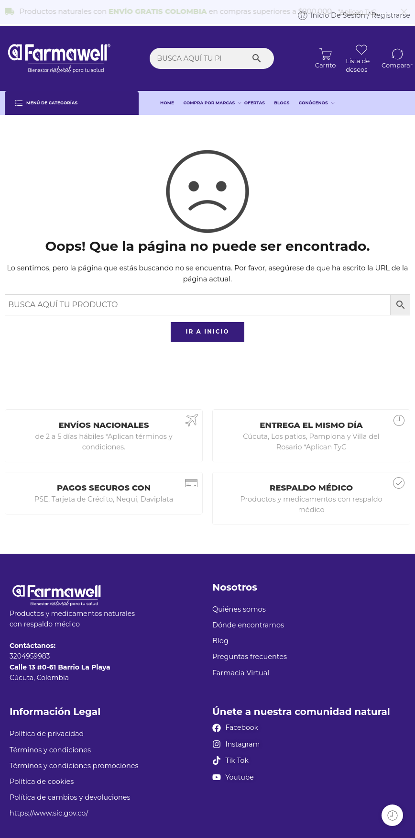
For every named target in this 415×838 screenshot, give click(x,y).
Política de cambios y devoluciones (70, 791)
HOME (167, 97)
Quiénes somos (239, 603)
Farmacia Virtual (240, 667)
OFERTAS (254, 97)
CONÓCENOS (313, 97)
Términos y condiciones (50, 744)
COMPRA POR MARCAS (209, 97)
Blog (220, 635)
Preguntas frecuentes (249, 651)
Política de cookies (42, 775)
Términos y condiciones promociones (74, 760)
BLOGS (281, 97)
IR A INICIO (207, 326)
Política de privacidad (47, 728)
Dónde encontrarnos (248, 619)
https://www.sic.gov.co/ (49, 808)
